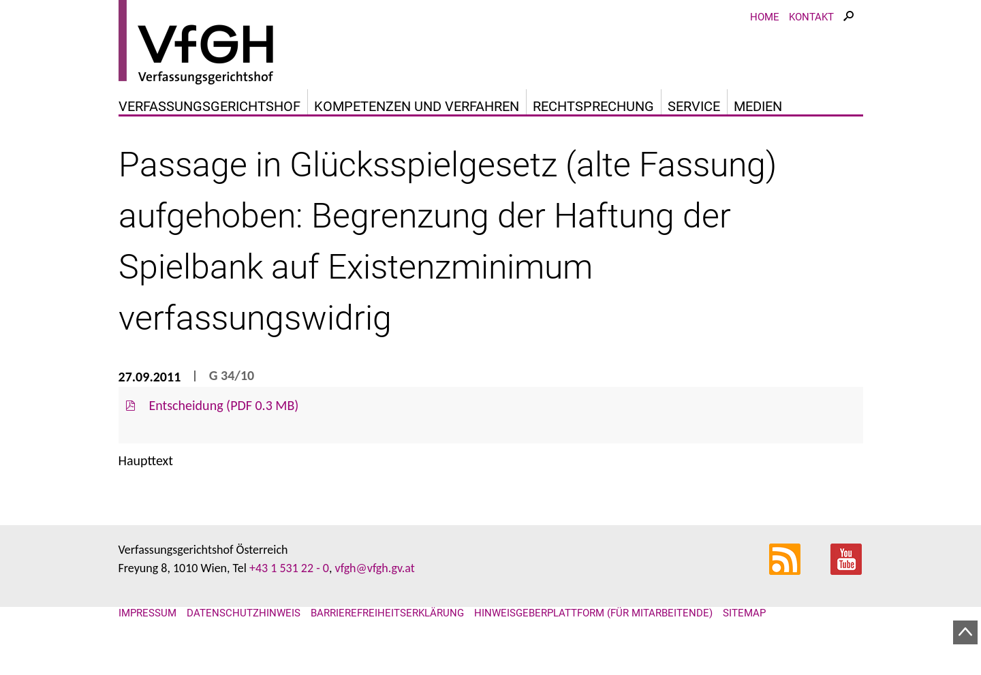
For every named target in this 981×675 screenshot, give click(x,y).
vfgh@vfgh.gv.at (374, 568)
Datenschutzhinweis (243, 613)
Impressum (147, 613)
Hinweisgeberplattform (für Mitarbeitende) (593, 613)
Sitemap (744, 613)
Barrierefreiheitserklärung (387, 613)
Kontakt (811, 17)
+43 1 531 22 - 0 (289, 568)
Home (764, 17)
